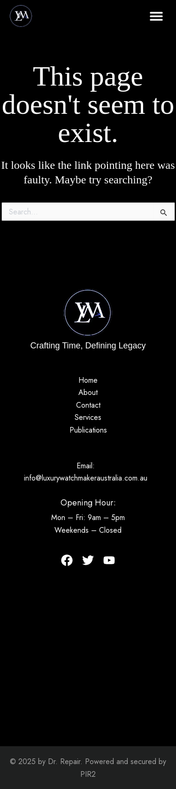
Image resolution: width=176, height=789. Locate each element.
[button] (156, 15)
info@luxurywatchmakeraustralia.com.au (85, 478)
